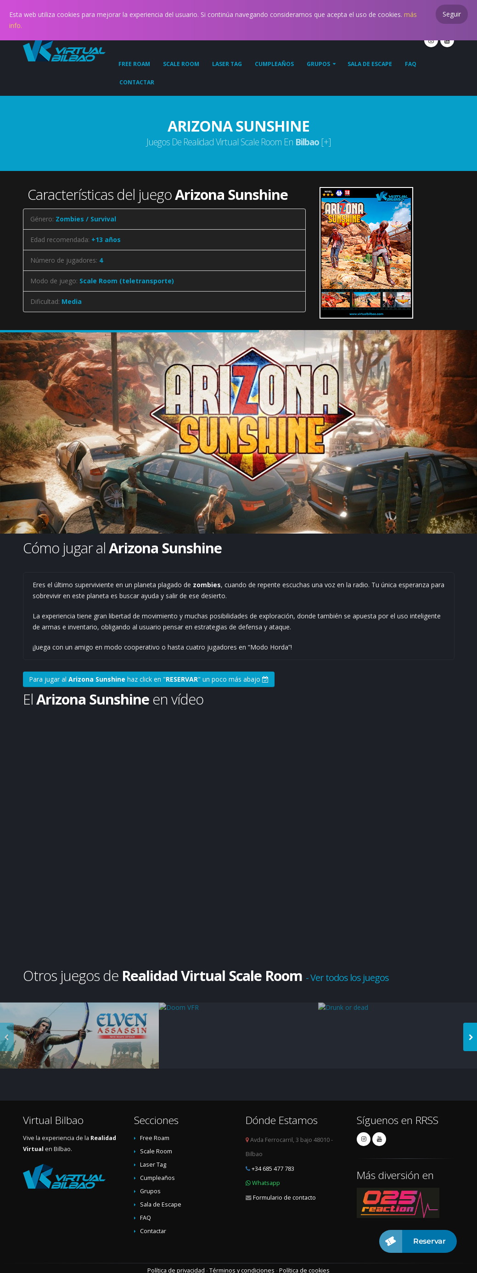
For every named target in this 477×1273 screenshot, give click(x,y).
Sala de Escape (370, 64)
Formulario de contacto (284, 1197)
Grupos (318, 64)
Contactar (136, 82)
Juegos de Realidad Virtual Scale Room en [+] (238, 142)
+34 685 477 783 (273, 1169)
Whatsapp (266, 1183)
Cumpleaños (274, 64)
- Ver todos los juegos (347, 977)
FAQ (410, 64)
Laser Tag (227, 64)
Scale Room (181, 64)
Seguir (452, 14)
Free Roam (134, 64)
